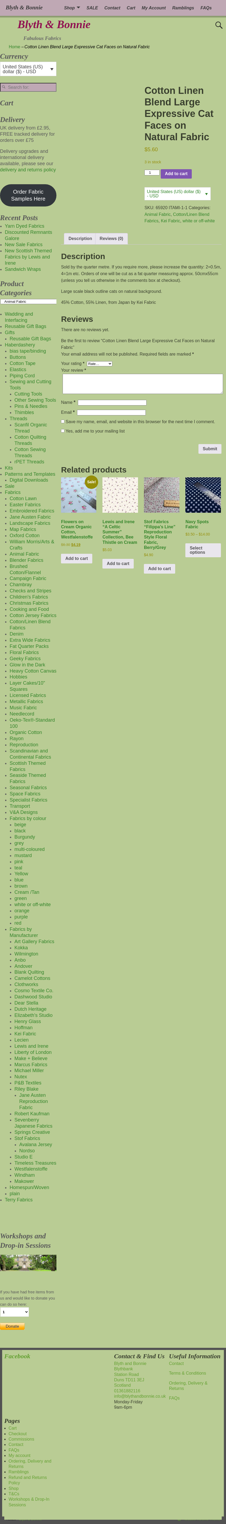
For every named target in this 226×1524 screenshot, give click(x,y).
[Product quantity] (151, 172)
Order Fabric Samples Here (28, 195)
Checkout (18, 1433)
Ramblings (183, 8)
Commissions (21, 1439)
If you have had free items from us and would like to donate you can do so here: (27, 1298)
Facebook (17, 1356)
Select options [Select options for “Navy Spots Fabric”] (197, 550)
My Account (154, 8)
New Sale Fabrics (24, 244)
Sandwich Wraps (23, 269)
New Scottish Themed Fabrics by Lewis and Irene (28, 257)
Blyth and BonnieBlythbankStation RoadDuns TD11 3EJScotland (130, 1374)
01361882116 (127, 1391)
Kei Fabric (170, 221)
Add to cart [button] (76, 558)
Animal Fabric (157, 214)
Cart (131, 8)
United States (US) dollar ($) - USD (174, 193)
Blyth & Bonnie (53, 24)
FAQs (206, 8)
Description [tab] (80, 238)
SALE (92, 8)
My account (19, 1455)
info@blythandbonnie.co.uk (140, 1396)
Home (14, 47)
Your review (74, 370)
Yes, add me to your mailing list (93, 431)
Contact (112, 8)
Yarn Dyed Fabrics (24, 226)
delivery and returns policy (28, 169)
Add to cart (176, 173)
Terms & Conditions (187, 1373)
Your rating (73, 363)
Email (68, 412)
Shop (69, 8)
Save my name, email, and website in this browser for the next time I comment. (140, 421)
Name (68, 402)
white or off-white (198, 221)
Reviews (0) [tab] (111, 238)
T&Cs (14, 1494)
